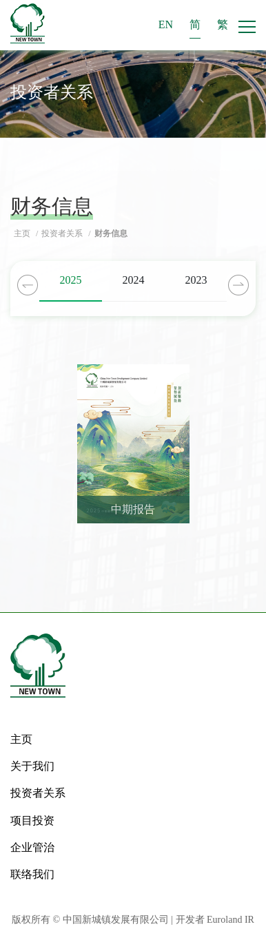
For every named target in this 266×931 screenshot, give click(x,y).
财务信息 (110, 233)
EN (165, 24)
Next (238, 285)
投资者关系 (63, 233)
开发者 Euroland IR (215, 919)
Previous (27, 285)
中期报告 (133, 509)
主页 (23, 233)
